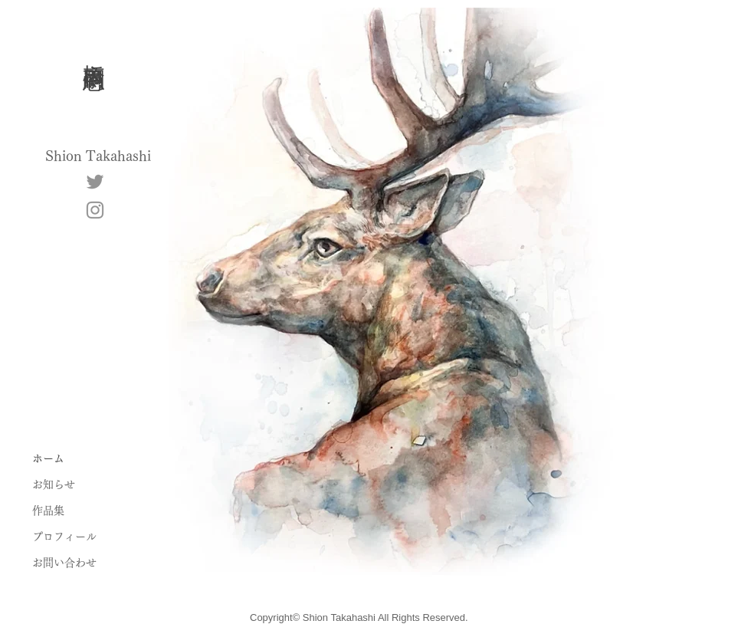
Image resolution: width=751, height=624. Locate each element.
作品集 (48, 510)
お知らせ (53, 484)
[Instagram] (95, 210)
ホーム (48, 458)
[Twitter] (95, 181)
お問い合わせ (64, 562)
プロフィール (64, 536)
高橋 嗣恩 (95, 49)
